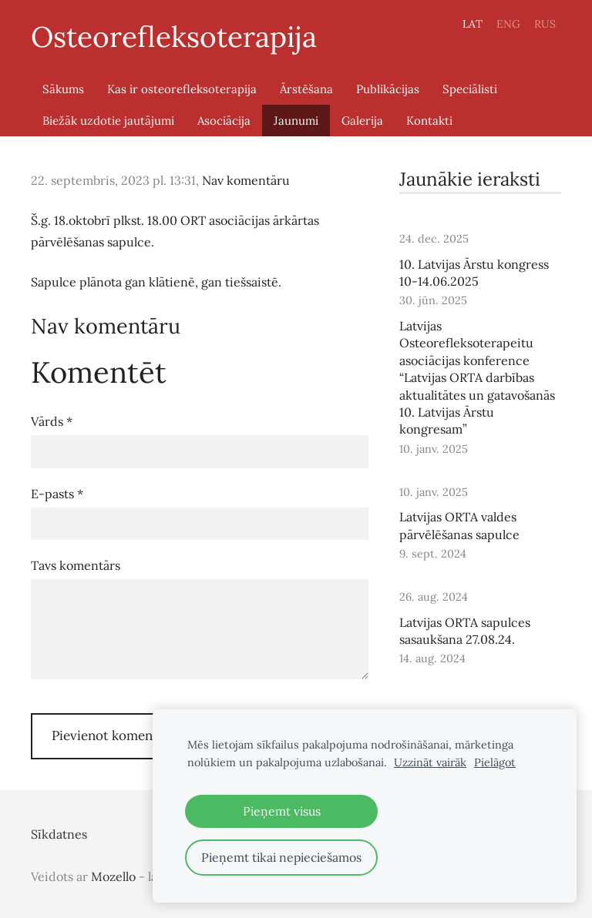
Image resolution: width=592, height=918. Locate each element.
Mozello (113, 876)
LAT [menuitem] (472, 24)
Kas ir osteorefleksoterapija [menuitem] (182, 89)
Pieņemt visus (282, 811)
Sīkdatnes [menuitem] (59, 834)
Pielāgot (495, 762)
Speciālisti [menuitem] (469, 89)
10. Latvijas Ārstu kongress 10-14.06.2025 (474, 272)
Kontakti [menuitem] (429, 120)
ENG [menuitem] (508, 24)
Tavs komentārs (75, 565)
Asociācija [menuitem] (224, 120)
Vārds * (51, 421)
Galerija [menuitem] (362, 120)
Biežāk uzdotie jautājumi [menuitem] (108, 120)
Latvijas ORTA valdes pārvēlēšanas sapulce (459, 525)
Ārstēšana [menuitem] (306, 89)
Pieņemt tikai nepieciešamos (281, 857)
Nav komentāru (246, 180)
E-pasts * (57, 493)
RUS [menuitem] (545, 24)
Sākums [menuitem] (63, 89)
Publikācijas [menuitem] (387, 89)
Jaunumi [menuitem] (296, 120)
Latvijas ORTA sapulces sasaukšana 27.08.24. (464, 631)
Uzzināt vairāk (430, 762)
